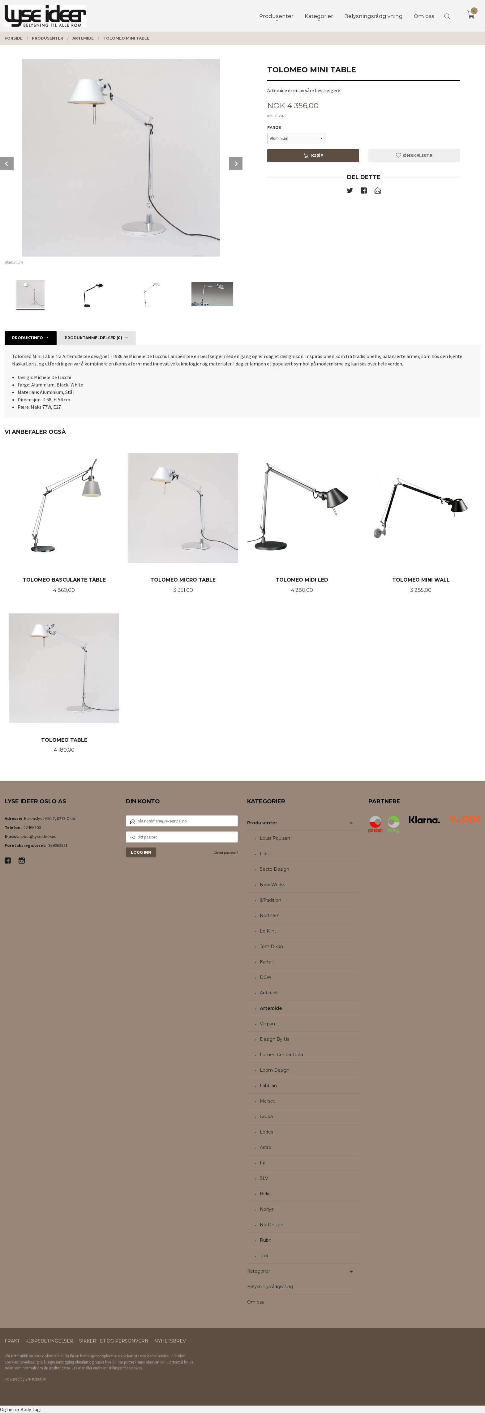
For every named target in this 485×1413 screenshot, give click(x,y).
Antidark (269, 993)
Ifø (263, 1163)
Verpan (267, 1024)
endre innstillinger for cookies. (118, 1368)
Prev (7, 163)
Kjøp (313, 155)
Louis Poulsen (275, 838)
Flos (264, 853)
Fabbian (268, 1085)
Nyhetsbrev (170, 1341)
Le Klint (268, 931)
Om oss (255, 1302)
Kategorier (258, 1271)
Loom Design (275, 1070)
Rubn (266, 1240)
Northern (270, 915)
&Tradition (270, 900)
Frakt (12, 1341)
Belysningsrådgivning (270, 1286)
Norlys (266, 1209)
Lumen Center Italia (281, 1054)
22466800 (32, 827)
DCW (266, 977)
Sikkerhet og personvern (113, 1341)
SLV (264, 1178)
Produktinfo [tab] (27, 337)
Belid (265, 1194)
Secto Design (274, 869)
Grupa (266, 1116)
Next (235, 163)
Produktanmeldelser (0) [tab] (93, 337)
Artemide (271, 1008)
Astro (265, 1147)
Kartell (266, 962)
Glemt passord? (225, 852)
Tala (264, 1255)
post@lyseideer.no (39, 836)
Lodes (266, 1132)
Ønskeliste (414, 155)
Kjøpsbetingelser (49, 1341)
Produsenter (262, 823)
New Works (272, 884)
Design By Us (274, 1039)
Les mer (78, 1368)
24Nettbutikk (35, 1379)
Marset (267, 1101)
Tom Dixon (271, 946)
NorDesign (271, 1224)
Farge (274, 127)
